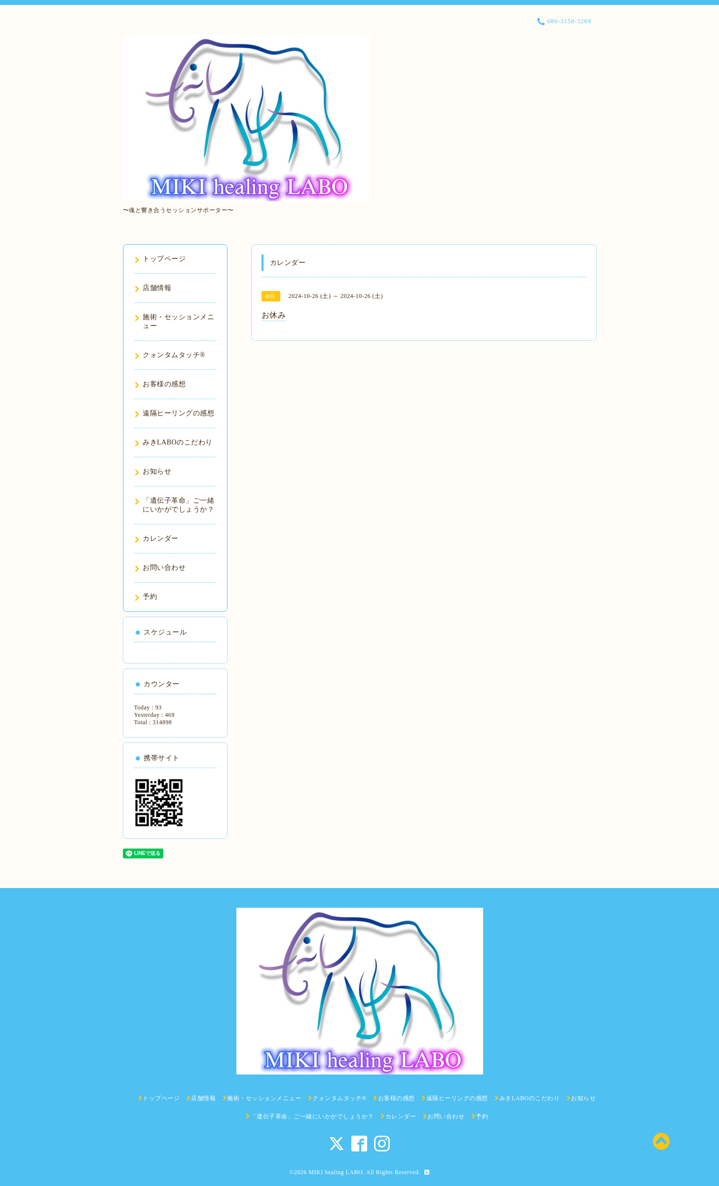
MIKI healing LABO (335, 1172)
